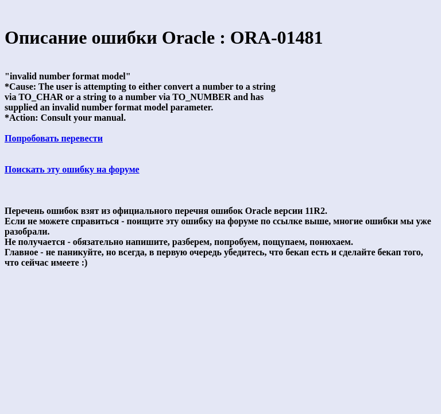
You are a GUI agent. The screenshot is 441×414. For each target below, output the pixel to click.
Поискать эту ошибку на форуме (72, 169)
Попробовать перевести (54, 138)
